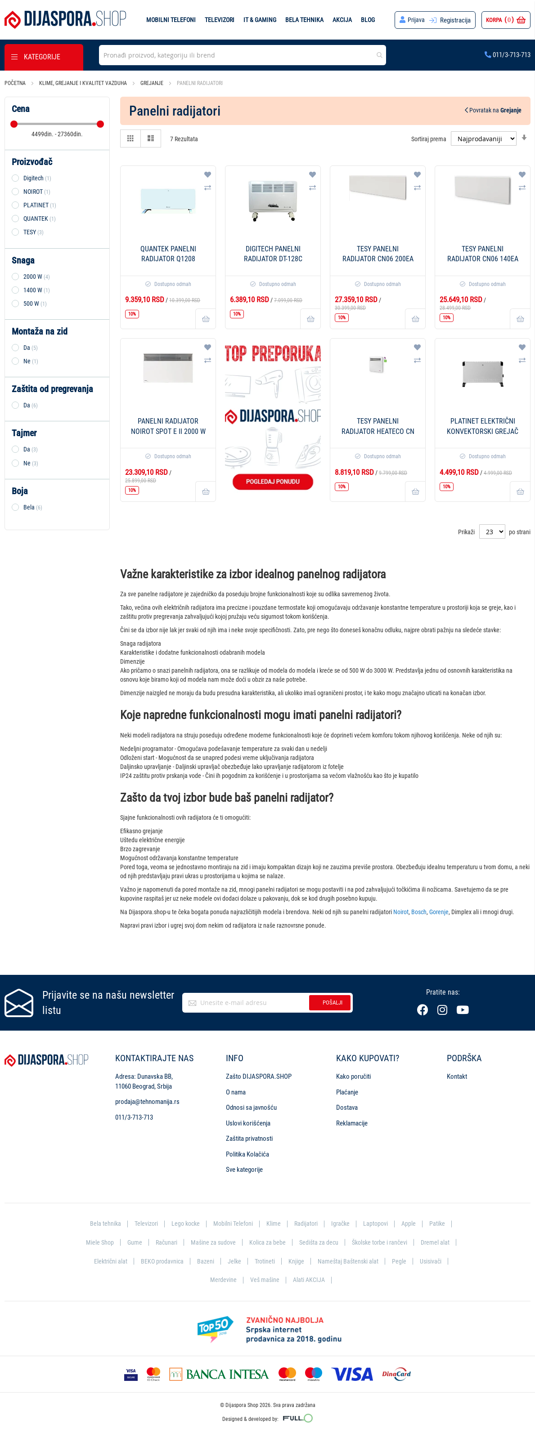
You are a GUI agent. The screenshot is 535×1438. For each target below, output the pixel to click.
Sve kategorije (244, 1170)
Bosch (419, 911)
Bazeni (244, 1261)
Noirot (401, 911)
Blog (367, 19)
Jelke (274, 1261)
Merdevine (240, 1280)
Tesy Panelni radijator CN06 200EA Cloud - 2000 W (378, 259)
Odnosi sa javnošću (251, 1107)
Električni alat (147, 1261)
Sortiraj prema (428, 138)
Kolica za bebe (288, 1242)
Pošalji (332, 1002)
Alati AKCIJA (328, 1280)
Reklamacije (352, 1123)
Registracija (455, 20)
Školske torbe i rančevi (404, 1242)
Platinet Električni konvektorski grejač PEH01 (482, 431)
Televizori (219, 19)
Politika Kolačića (247, 1154)
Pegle (442, 1261)
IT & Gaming (259, 19)
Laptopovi (379, 1223)
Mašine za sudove (232, 1242)
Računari (183, 1242)
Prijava (416, 20)
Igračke (343, 1223)
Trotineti (305, 1261)
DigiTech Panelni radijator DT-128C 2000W (273, 259)
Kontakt (457, 1076)
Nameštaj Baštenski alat (390, 1261)
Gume (151, 1242)
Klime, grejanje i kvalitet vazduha (83, 83)
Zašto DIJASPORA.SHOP (259, 1076)
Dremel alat (101, 1261)
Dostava (347, 1107)
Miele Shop (115, 1242)
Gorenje (439, 911)
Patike (442, 1223)
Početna (15, 83)
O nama (236, 1092)
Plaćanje (347, 1092)
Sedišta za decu (340, 1242)
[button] (208, 175)
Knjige (337, 1261)
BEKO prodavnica (200, 1261)
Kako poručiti (353, 1076)
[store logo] (65, 20)
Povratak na (493, 110)
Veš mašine (282, 1280)
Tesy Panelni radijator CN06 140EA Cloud (482, 259)
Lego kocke (183, 1223)
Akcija (341, 19)
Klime (274, 1223)
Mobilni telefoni (170, 19)
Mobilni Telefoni (233, 1223)
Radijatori (307, 1223)
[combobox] (242, 55)
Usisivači (201, 1280)
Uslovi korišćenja (248, 1123)
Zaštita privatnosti (249, 1138)
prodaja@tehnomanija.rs (147, 1102)
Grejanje (152, 83)
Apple (413, 1223)
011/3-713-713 (508, 55)
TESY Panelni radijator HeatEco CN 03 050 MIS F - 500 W (378, 431)
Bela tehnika (304, 19)
